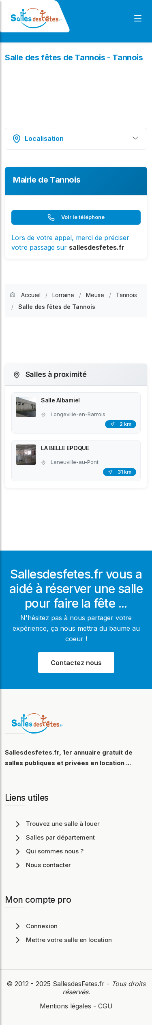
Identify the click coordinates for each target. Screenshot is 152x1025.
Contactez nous (76, 663)
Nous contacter (42, 865)
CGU (105, 1006)
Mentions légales (65, 1006)
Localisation (38, 139)
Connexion (35, 926)
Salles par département (54, 837)
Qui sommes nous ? (48, 851)
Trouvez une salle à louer (56, 823)
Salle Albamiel (60, 400)
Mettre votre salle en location (62, 940)
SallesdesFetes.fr (80, 984)
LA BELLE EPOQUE (65, 447)
